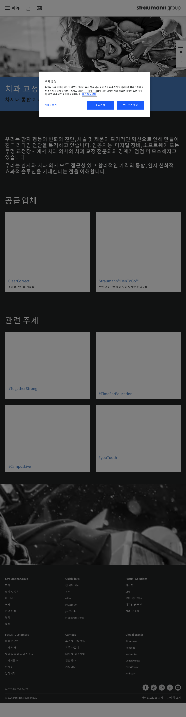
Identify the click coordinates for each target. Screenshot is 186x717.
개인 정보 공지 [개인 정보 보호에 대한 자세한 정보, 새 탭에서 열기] (89, 94)
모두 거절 (100, 105)
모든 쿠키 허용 (130, 105)
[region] (94, 94)
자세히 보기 (51, 105)
